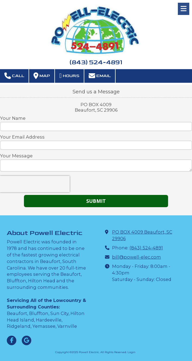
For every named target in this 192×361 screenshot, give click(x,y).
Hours (69, 75)
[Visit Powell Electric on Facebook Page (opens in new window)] (11, 340)
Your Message (16, 155)
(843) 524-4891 (146, 247)
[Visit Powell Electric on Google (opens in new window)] (26, 340)
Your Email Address (22, 137)
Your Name (13, 118)
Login (131, 352)
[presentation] (35, 184)
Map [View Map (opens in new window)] (41, 75)
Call (14, 75)
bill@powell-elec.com (136, 257)
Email (100, 75)
